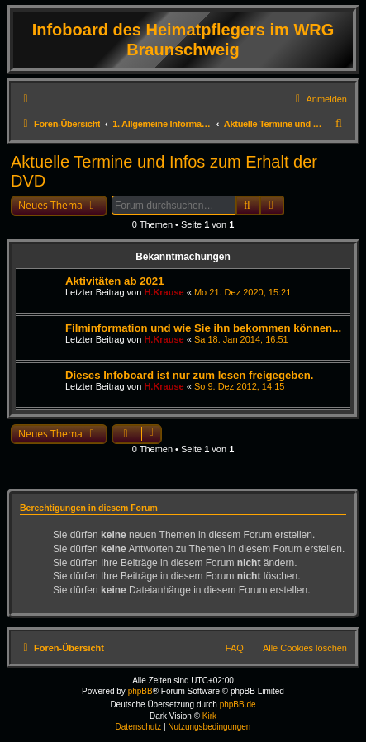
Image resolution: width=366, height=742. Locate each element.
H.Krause (163, 292)
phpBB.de (238, 704)
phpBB (140, 691)
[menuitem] (319, 99)
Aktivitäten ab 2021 (114, 281)
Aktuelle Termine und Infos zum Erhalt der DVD (164, 171)
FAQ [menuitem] (235, 648)
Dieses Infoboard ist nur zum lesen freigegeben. (189, 375)
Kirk (209, 716)
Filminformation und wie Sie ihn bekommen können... (203, 328)
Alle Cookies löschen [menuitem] (305, 648)
